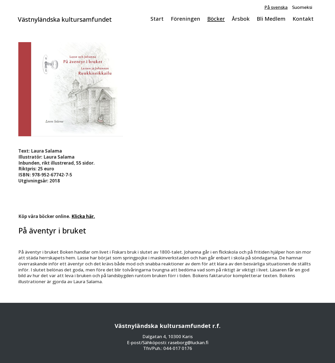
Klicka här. (83, 216)
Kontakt (303, 18)
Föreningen (185, 18)
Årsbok (241, 18)
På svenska (276, 7)
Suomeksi (302, 7)
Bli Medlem (271, 18)
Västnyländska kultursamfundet (65, 19)
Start (157, 18)
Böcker (216, 18)
